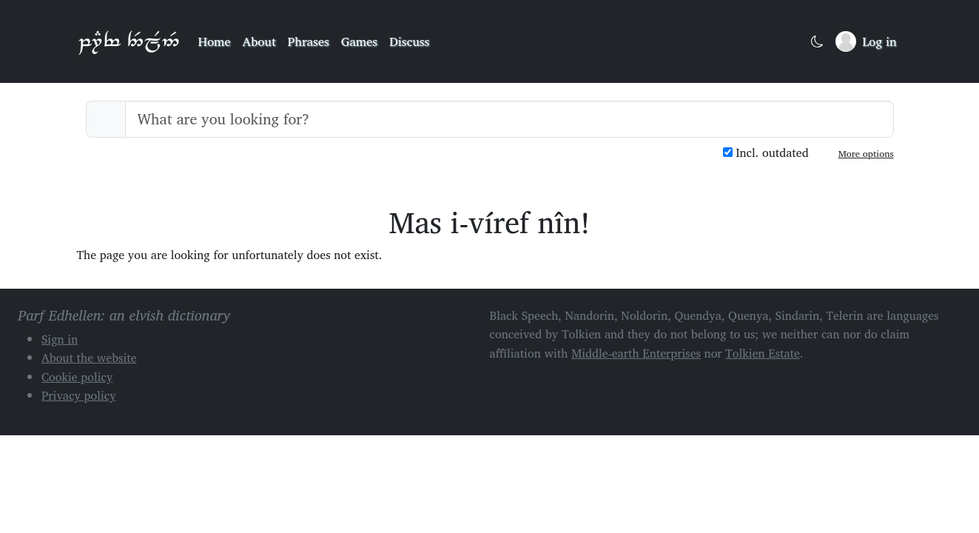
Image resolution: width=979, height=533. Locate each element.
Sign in (59, 339)
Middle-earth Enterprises (636, 353)
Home (214, 41)
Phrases (308, 41)
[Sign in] (866, 41)
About (259, 41)
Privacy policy (78, 395)
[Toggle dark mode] (817, 42)
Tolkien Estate (762, 353)
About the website (89, 357)
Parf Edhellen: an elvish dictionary (129, 41)
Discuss (409, 41)
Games (359, 41)
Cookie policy (77, 376)
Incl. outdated (766, 153)
